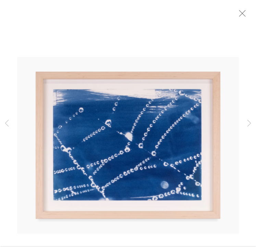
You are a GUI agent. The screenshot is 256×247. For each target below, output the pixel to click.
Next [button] (249, 123)
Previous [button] (7, 123)
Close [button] (242, 15)
